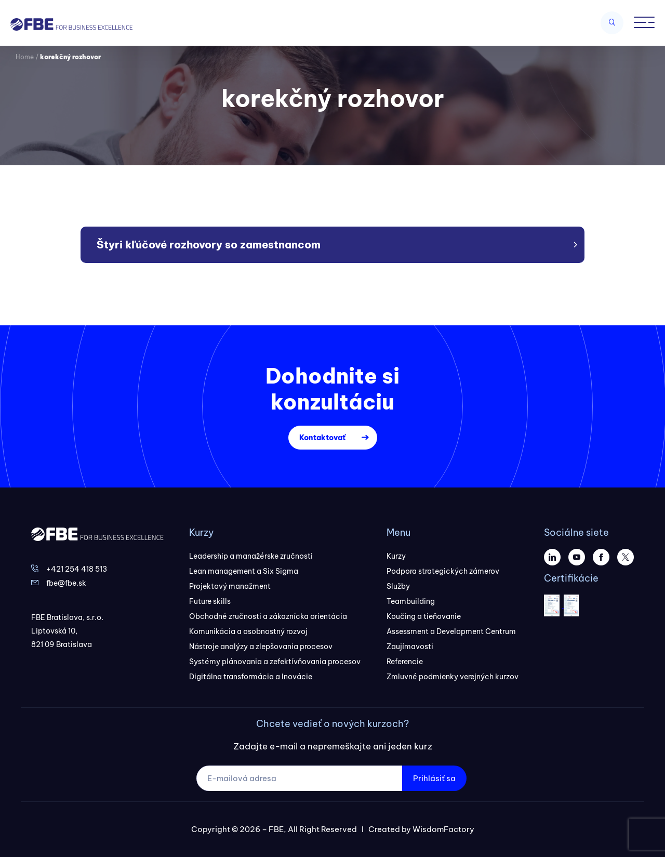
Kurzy (396, 556)
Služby (398, 586)
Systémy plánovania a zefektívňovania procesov (275, 661)
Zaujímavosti (410, 646)
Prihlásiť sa (434, 778)
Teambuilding (411, 601)
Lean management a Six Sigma (243, 571)
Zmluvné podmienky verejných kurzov (452, 676)
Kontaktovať (322, 437)
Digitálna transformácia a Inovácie (250, 676)
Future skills (210, 601)
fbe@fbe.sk (66, 583)
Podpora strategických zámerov (443, 571)
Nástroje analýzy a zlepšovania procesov (260, 646)
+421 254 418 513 (76, 569)
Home (25, 57)
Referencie (405, 661)
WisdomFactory (443, 829)
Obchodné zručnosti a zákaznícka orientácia (268, 616)
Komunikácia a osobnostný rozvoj (248, 631)
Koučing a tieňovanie (424, 616)
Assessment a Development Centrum (451, 631)
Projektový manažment (230, 586)
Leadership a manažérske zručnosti (251, 556)
